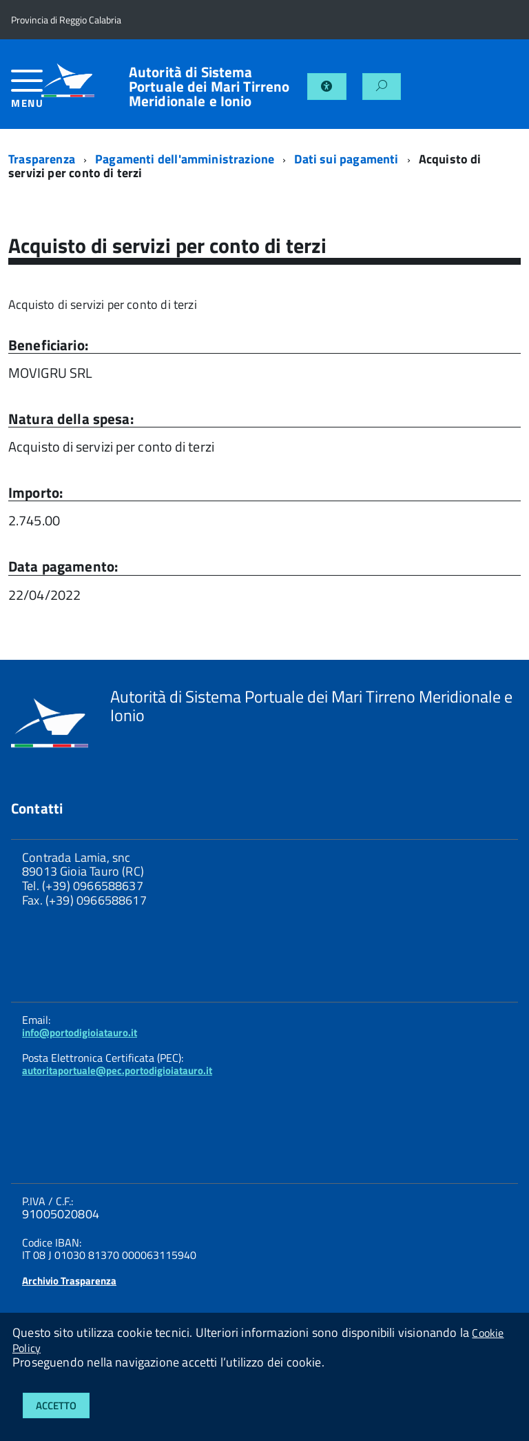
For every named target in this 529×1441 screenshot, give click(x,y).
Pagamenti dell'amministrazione (184, 159)
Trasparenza (41, 159)
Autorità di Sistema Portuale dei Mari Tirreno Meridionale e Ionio (209, 86)
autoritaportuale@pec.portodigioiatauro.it (117, 1070)
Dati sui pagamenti (346, 159)
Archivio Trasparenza (69, 1281)
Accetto (56, 1405)
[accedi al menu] (26, 94)
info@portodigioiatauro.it (79, 1032)
